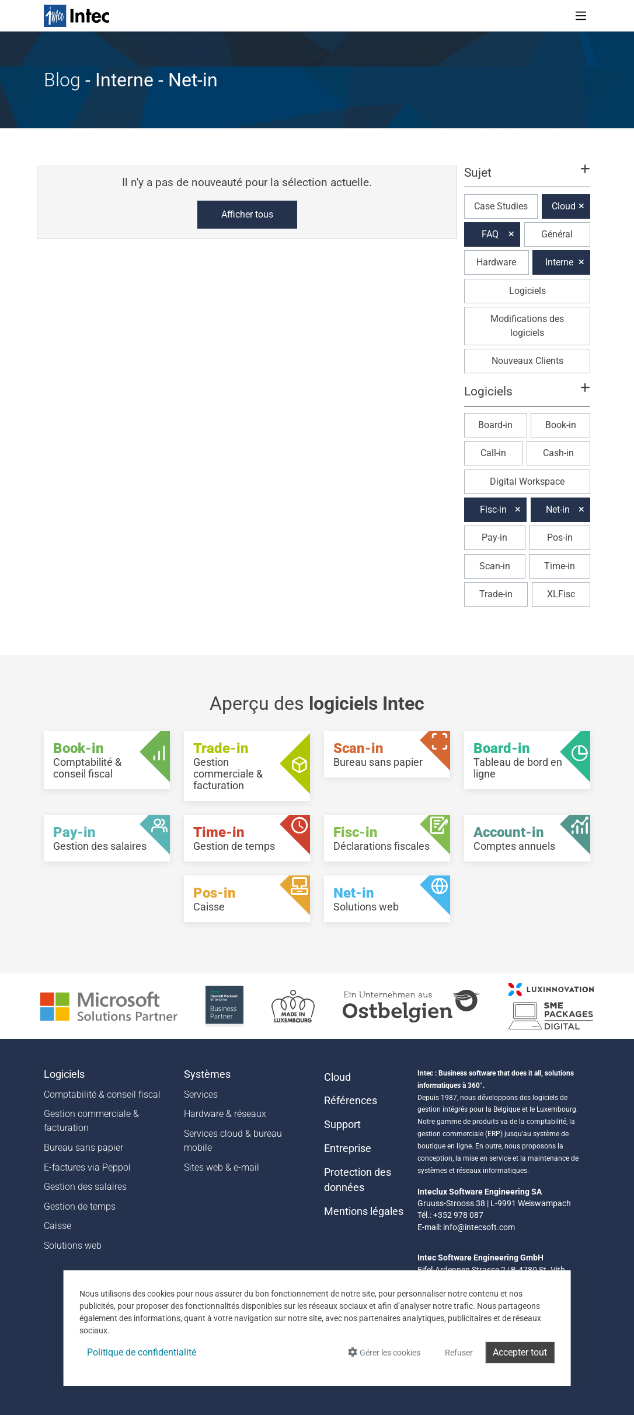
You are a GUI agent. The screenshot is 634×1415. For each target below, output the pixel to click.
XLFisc (561, 594)
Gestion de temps (80, 1206)
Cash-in (558, 452)
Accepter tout (520, 1352)
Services (201, 1094)
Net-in (558, 509)
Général (557, 234)
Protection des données (357, 1180)
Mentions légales (363, 1211)
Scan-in (494, 566)
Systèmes (207, 1074)
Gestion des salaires (85, 1186)
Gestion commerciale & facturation (91, 1120)
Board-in (495, 424)
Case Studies (501, 206)
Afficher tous (247, 214)
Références (350, 1100)
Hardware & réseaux (225, 1113)
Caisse (57, 1225)
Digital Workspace (527, 481)
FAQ (490, 234)
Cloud (564, 206)
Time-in (559, 566)
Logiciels (527, 290)
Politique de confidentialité (141, 1352)
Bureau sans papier (83, 1147)
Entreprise (347, 1148)
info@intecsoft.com (479, 1227)
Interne (559, 262)
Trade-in (496, 594)
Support (342, 1124)
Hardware (496, 262)
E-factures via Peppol (87, 1167)
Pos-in (560, 537)
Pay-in (494, 537)
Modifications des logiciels (527, 325)
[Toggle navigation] (581, 15)
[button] (527, 178)
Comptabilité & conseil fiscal (102, 1094)
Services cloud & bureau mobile (233, 1140)
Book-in (560, 424)
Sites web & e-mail (221, 1167)
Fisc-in (493, 509)
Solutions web (73, 1245)
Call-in (493, 452)
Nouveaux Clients (527, 360)
